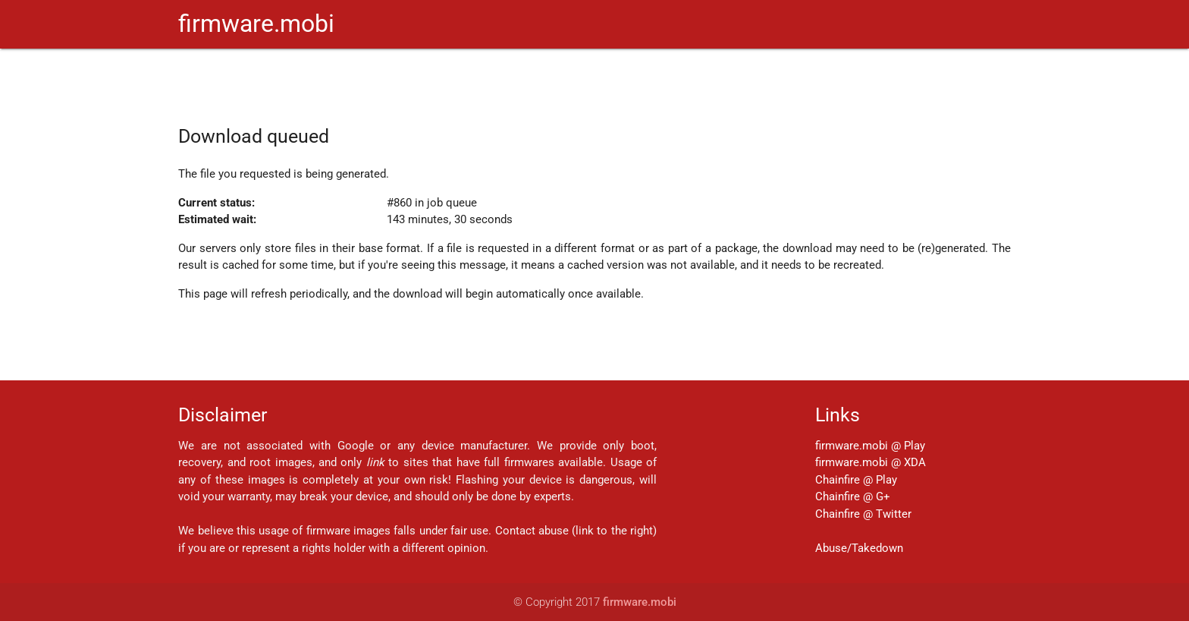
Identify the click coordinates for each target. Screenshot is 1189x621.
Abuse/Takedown (859, 548)
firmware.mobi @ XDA (870, 462)
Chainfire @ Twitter (863, 514)
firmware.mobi (256, 24)
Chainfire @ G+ (852, 496)
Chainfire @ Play (856, 480)
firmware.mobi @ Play (870, 445)
